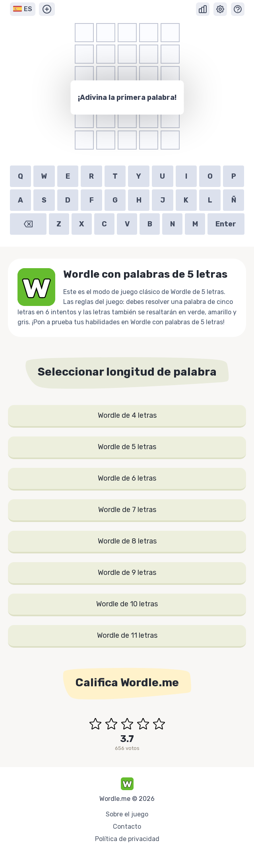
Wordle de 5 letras (127, 446)
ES (22, 9)
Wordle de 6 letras (127, 478)
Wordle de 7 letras (127, 509)
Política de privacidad (127, 839)
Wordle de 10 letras (127, 604)
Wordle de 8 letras (127, 541)
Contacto (127, 826)
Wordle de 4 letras (127, 415)
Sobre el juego (127, 814)
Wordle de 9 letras (127, 572)
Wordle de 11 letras (127, 635)
